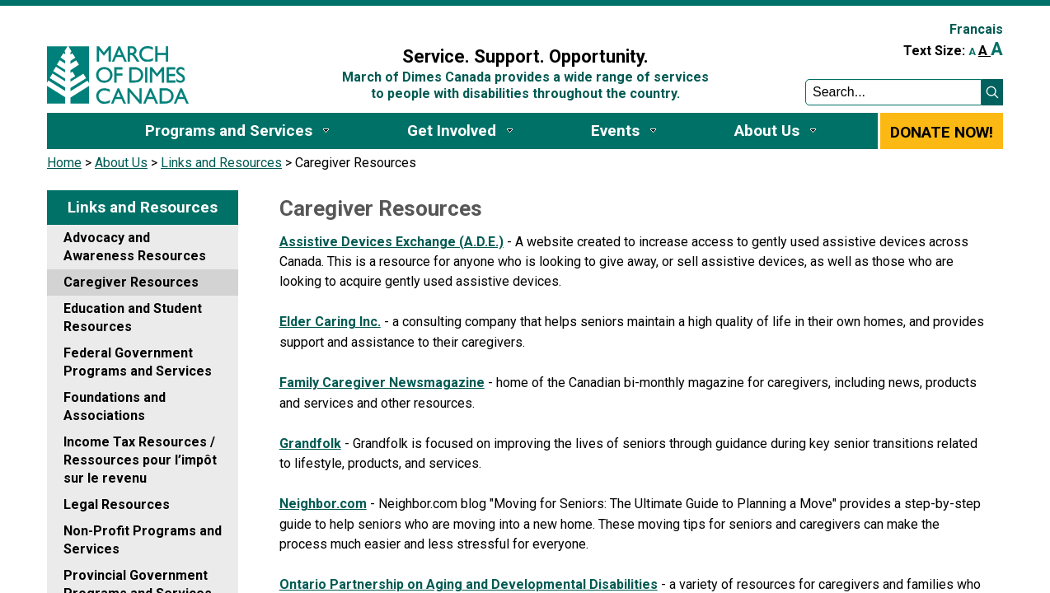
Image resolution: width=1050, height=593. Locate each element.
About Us (121, 162)
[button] (992, 92)
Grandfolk (310, 443)
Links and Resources (221, 162)
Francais (976, 29)
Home (64, 162)
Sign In (321, 22)
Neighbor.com (323, 503)
